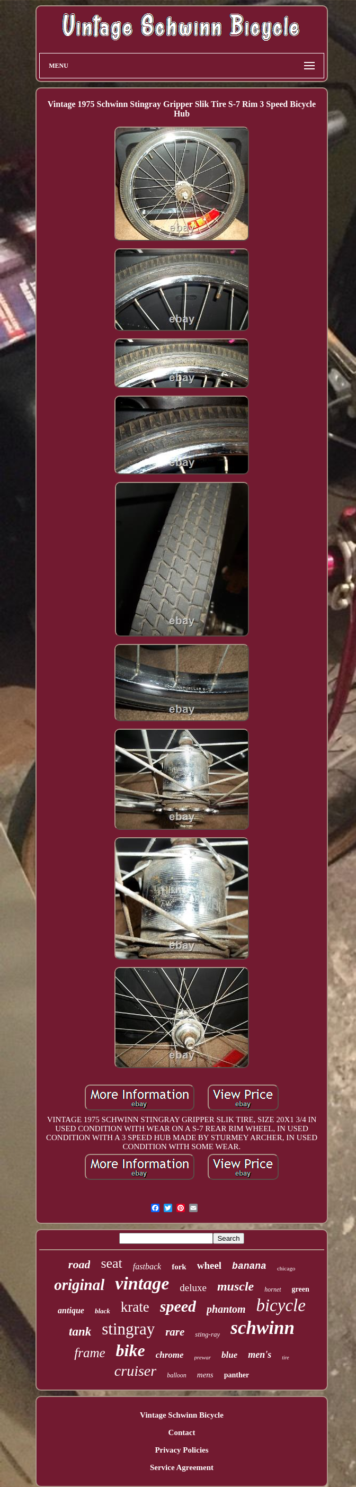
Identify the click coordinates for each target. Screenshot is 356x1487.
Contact (181, 1432)
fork (179, 1266)
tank (80, 1331)
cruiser (135, 1371)
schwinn (262, 1328)
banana (249, 1266)
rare (174, 1331)
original (79, 1284)
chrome (170, 1355)
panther (236, 1375)
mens (205, 1374)
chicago (286, 1268)
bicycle (280, 1305)
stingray (128, 1329)
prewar (202, 1357)
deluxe (193, 1287)
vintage (142, 1283)
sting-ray (207, 1334)
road (79, 1264)
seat (111, 1263)
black (102, 1311)
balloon (176, 1375)
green (300, 1289)
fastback (147, 1266)
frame (89, 1353)
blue (229, 1355)
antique (71, 1310)
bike (130, 1350)
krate (135, 1307)
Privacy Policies (181, 1450)
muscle (235, 1286)
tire (285, 1357)
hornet (272, 1289)
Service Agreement (181, 1467)
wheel (209, 1265)
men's (259, 1354)
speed (178, 1306)
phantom (226, 1309)
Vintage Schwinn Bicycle (182, 1415)
